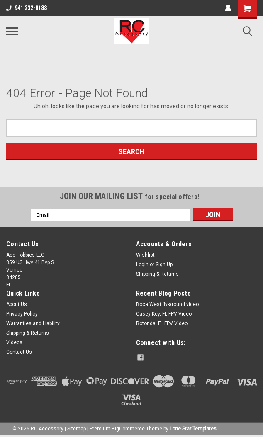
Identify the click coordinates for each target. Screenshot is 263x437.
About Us (16, 304)
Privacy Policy (22, 314)
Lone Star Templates (193, 429)
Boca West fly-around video (167, 304)
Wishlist (145, 255)
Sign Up (164, 264)
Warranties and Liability (33, 323)
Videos (14, 342)
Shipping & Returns (157, 274)
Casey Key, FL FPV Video (164, 314)
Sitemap (76, 429)
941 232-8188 (26, 8)
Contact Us (19, 352)
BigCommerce (128, 429)
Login (142, 264)
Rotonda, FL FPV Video (162, 323)
